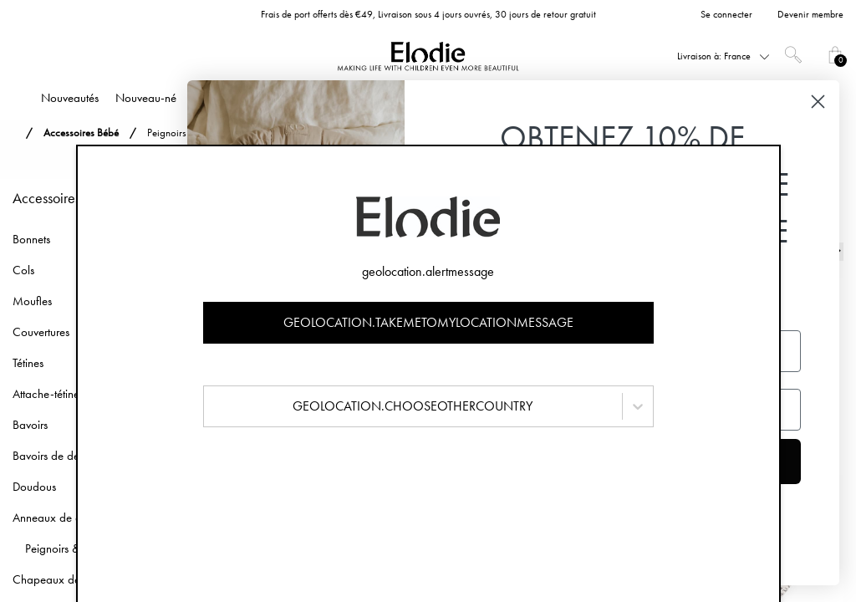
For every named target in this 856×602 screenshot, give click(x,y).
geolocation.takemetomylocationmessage (428, 322)
